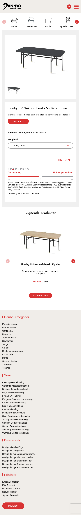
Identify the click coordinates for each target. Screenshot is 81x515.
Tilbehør (6, 368)
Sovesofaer (7, 341)
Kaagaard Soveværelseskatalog (17, 399)
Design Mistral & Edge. (13, 447)
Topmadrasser (9, 337)
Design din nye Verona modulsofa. (18, 454)
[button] (77, 22)
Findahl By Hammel (11, 396)
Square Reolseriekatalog (14, 426)
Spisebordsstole (10, 361)
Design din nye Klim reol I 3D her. (18, 457)
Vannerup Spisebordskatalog (16, 433)
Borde (5, 358)
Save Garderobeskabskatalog (16, 416)
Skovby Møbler (9, 492)
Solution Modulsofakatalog (14, 423)
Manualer (13, 505)
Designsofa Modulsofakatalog (16, 389)
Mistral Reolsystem (11, 488)
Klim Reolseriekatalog (12, 406)
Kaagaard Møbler (10, 482)
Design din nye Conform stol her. (17, 464)
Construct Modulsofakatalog (15, 386)
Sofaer (5, 347)
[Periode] (40, 176)
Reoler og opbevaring (12, 351)
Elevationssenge (10, 324)
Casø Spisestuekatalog (13, 382)
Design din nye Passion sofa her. (17, 467)
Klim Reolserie (9, 485)
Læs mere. (35, 193)
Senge (5, 344)
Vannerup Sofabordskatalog (15, 429)
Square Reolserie (10, 495)
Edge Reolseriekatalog (13, 392)
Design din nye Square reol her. (17, 460)
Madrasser (7, 334)
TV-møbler (7, 364)
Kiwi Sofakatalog (10, 409)
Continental (7, 331)
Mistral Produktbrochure (13, 412)
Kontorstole (7, 354)
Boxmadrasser (9, 327)
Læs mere (18, 121)
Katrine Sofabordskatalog (14, 402)
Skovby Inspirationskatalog (15, 419)
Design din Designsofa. (13, 450)
